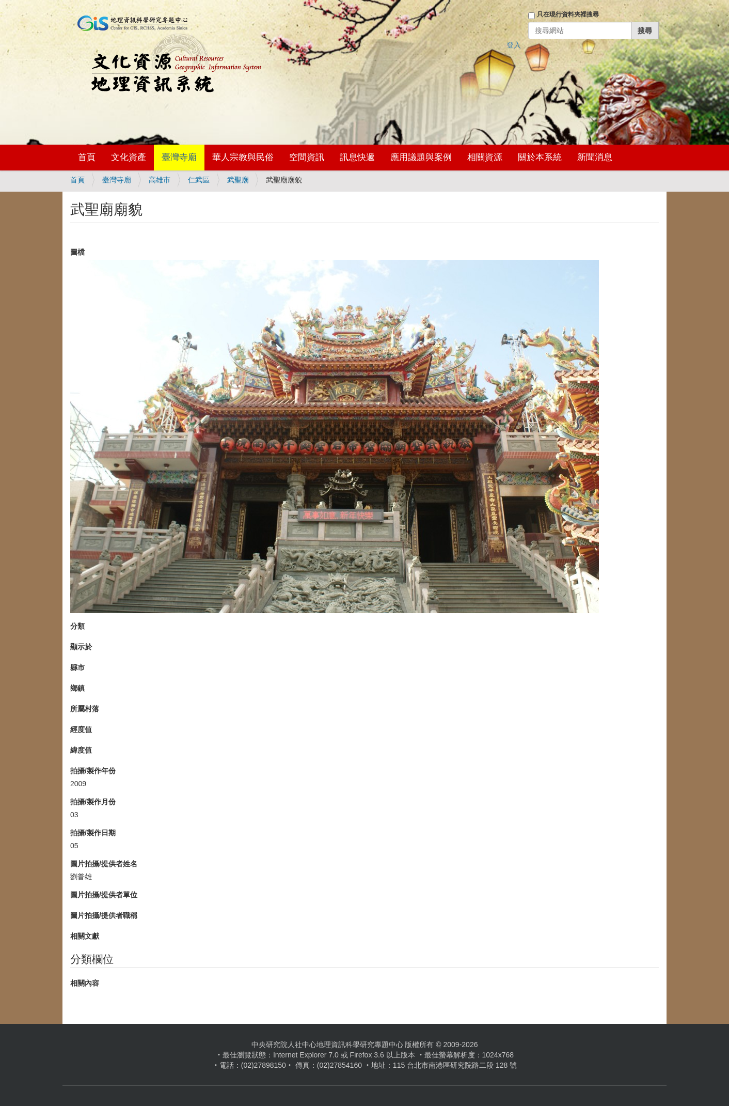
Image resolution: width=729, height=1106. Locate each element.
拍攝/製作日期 (93, 833)
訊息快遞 (357, 157)
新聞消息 (594, 157)
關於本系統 (540, 157)
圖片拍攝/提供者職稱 (103, 915)
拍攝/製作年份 (93, 771)
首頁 (87, 157)
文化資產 (128, 157)
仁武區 (199, 180)
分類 (77, 626)
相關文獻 (84, 936)
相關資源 (484, 157)
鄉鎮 (77, 688)
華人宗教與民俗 (243, 157)
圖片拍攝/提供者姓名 (103, 864)
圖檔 (77, 252)
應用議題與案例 (421, 157)
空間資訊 (306, 157)
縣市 (77, 667)
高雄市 (159, 180)
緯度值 (81, 750)
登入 (513, 45)
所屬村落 (84, 709)
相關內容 (84, 983)
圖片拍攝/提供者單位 (103, 895)
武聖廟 (238, 180)
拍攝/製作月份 (93, 802)
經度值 (81, 729)
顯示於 (81, 647)
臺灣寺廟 (179, 157)
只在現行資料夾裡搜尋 (568, 14)
